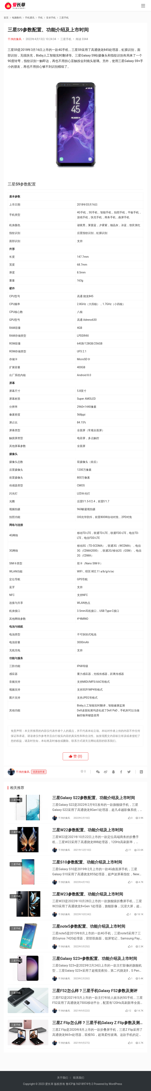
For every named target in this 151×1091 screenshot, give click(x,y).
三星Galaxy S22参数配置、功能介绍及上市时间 (93, 798)
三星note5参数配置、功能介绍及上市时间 (88, 932)
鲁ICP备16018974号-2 (79, 1084)
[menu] (143, 6)
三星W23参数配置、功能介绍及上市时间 (87, 898)
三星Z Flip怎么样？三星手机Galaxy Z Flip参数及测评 (96, 1032)
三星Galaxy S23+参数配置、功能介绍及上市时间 (94, 965)
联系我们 (78, 1077)
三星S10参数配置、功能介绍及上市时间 (87, 865)
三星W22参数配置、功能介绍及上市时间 (87, 832)
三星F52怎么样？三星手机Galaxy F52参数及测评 (94, 999)
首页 (6, 17)
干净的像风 (14, 39)
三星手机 (65, 39)
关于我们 (62, 1077)
